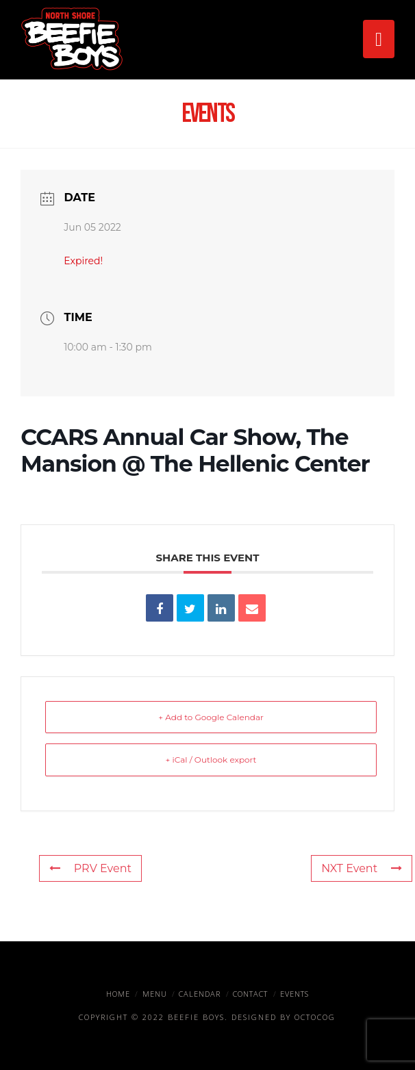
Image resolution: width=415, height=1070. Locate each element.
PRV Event (90, 868)
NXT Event (361, 868)
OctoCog (315, 1017)
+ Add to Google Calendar (211, 717)
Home (118, 994)
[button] (378, 39)
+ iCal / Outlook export (211, 759)
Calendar (200, 994)
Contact (250, 994)
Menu (154, 994)
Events (294, 994)
